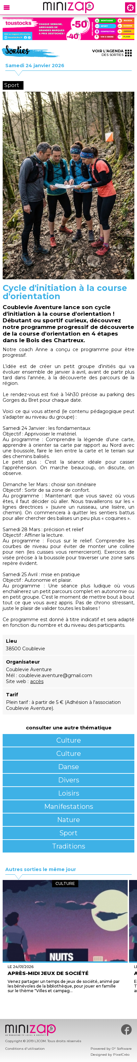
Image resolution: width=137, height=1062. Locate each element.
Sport (68, 833)
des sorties (112, 53)
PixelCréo (121, 1054)
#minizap (126, 1029)
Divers (68, 780)
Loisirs (68, 793)
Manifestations (68, 806)
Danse (68, 767)
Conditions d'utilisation (25, 1048)
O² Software (122, 1048)
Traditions (68, 846)
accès (36, 681)
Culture (68, 740)
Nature (68, 820)
